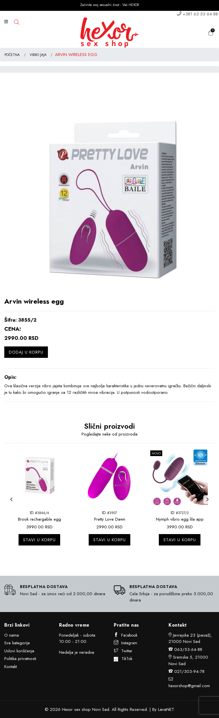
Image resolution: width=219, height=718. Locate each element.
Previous (13, 503)
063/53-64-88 (188, 649)
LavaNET (166, 709)
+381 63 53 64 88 (200, 14)
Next (209, 503)
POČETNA (12, 54)
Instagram (125, 643)
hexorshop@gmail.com (189, 686)
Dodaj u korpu (26, 352)
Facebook (125, 635)
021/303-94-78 (189, 671)
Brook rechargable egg (39, 519)
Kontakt (10, 666)
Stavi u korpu (39, 540)
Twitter (123, 651)
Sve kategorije (17, 643)
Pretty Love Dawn (109, 519)
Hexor (67, 709)
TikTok (123, 658)
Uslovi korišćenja (19, 651)
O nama (11, 635)
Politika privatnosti (20, 658)
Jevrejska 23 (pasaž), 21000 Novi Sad (190, 638)
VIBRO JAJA (38, 54)
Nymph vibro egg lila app (180, 519)
